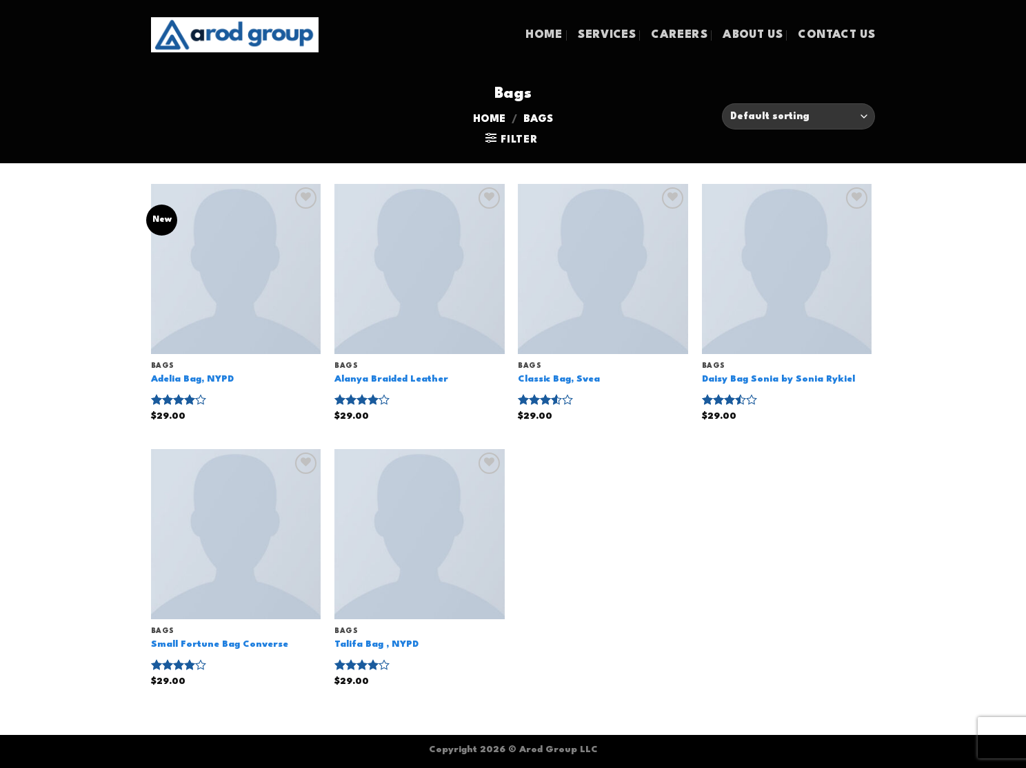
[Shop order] (798, 116)
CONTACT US (836, 35)
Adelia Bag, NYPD (192, 379)
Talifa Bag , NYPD (376, 644)
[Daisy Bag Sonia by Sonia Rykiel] (787, 269)
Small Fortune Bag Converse (219, 644)
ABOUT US (753, 35)
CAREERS (679, 35)
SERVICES (607, 35)
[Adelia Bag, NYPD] (236, 269)
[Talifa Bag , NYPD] (419, 534)
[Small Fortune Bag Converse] (236, 534)
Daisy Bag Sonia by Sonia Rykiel (778, 379)
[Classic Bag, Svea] (603, 269)
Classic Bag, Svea (559, 379)
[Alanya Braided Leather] (419, 269)
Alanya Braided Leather (391, 379)
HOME (543, 35)
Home (489, 119)
